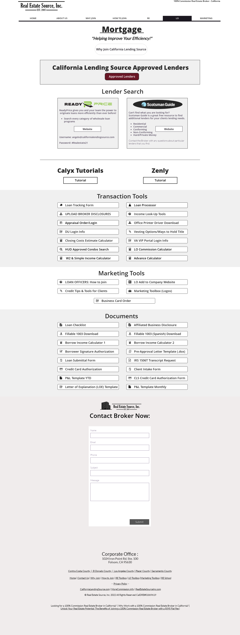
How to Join (108, 578)
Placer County (143, 571)
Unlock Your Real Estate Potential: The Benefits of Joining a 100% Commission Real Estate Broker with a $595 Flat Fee (119, 608)
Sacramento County (162, 571)
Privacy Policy (120, 583)
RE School (166, 578)
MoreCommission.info (122, 589)
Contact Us (83, 578)
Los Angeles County (124, 571)
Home (73, 578)
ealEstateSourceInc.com (149, 589)
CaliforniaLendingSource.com (95, 589)
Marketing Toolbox (150, 578)
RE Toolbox (121, 578)
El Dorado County (102, 571)
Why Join (95, 578)
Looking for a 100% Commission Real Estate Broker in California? (83, 605)
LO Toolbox (134, 578)
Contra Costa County (79, 571)
